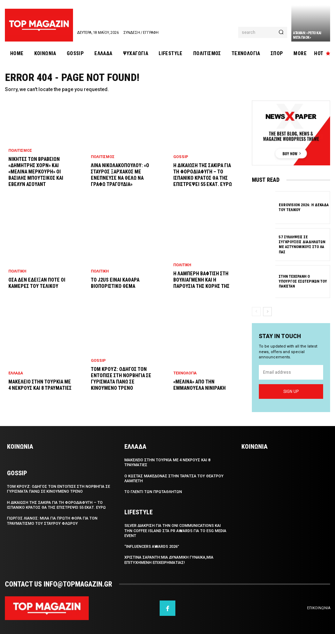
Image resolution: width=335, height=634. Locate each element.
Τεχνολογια (185, 373)
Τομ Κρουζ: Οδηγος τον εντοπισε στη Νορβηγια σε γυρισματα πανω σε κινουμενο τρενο (58, 489)
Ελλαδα (15, 373)
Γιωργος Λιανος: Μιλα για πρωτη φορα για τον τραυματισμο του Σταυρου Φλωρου (52, 520)
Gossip (98, 361)
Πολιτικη (17, 271)
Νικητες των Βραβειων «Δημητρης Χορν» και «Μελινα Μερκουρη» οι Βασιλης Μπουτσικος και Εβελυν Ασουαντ (35, 171)
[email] (291, 372)
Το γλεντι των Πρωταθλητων (153, 492)
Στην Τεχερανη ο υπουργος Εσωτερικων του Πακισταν (303, 281)
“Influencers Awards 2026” (151, 546)
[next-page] (267, 311)
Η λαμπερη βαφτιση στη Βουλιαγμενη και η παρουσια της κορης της (201, 280)
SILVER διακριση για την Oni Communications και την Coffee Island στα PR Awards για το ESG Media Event (175, 530)
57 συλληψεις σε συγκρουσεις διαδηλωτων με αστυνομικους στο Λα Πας (302, 244)
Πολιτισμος (20, 150)
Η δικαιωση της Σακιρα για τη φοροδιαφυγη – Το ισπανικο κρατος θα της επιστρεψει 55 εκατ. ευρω (56, 505)
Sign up (291, 391)
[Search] (281, 32)
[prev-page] (256, 311)
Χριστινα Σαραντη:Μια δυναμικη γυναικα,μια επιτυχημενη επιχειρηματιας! (168, 560)
